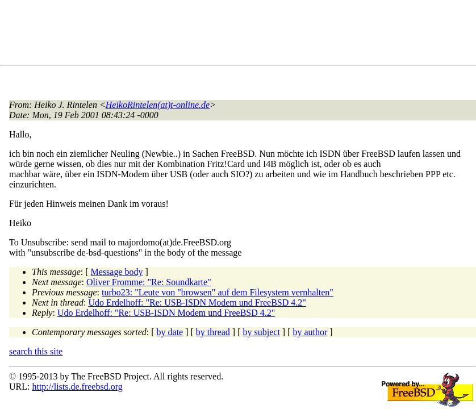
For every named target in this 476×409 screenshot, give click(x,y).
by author (310, 332)
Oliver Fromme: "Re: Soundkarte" (148, 282)
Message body (117, 272)
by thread (213, 332)
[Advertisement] (216, 34)
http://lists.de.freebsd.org (77, 386)
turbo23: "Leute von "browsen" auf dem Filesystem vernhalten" (217, 292)
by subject (261, 332)
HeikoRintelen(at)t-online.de (158, 105)
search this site (35, 351)
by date (170, 332)
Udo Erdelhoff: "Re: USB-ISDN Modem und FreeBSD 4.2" (197, 302)
